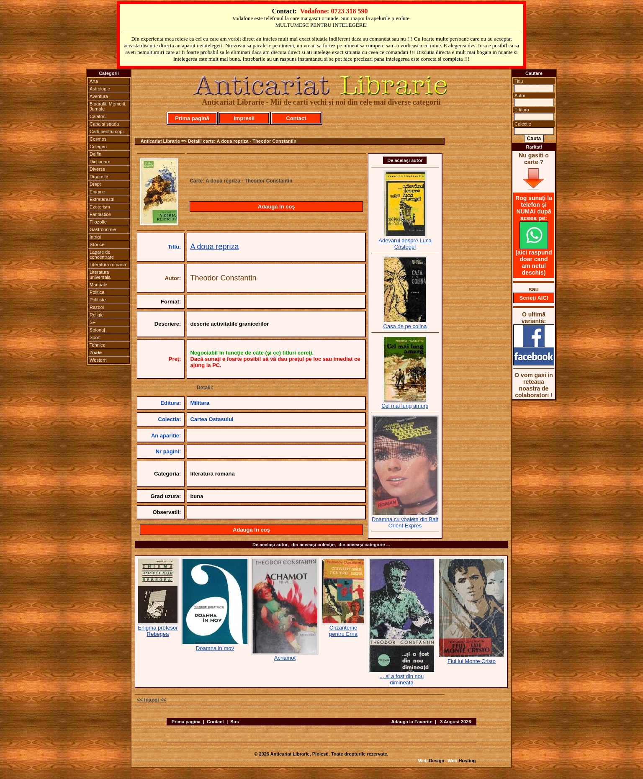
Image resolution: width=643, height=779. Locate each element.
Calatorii (98, 116)
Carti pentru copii (107, 131)
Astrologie (100, 88)
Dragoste (99, 176)
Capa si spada (104, 123)
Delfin (95, 154)
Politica (97, 292)
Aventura (99, 96)
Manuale (98, 284)
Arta (94, 81)
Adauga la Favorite (411, 721)
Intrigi (95, 236)
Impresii (244, 118)
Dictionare (100, 161)
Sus (234, 721)
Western (98, 360)
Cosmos (98, 138)
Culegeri (98, 146)
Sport (95, 337)
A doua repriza (214, 246)
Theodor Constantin (223, 278)
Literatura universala (100, 275)
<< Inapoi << (151, 700)
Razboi (97, 307)
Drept (95, 184)
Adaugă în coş (276, 206)
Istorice (97, 244)
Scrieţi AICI (534, 298)
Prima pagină (192, 118)
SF (92, 322)
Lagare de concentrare (102, 254)
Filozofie (98, 221)
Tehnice (97, 344)
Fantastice (100, 214)
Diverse (97, 169)
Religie (97, 314)
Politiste (98, 299)
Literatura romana (108, 264)
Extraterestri (102, 199)
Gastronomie (103, 229)
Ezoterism (100, 206)
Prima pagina (186, 721)
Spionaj (97, 329)
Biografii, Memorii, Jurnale (108, 106)
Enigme (97, 191)
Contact (296, 118)
